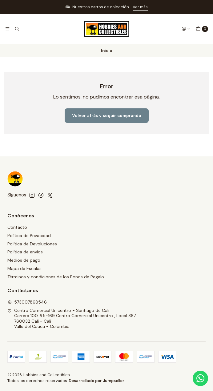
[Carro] (202, 29)
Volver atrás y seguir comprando (106, 115)
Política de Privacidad (29, 235)
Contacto (17, 227)
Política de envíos (25, 252)
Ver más (140, 7)
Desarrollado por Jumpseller (96, 380)
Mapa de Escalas (24, 268)
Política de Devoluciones (32, 244)
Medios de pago (23, 260)
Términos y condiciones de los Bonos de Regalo (55, 277)
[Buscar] (16, 29)
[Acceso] (186, 29)
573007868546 (27, 302)
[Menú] (7, 29)
